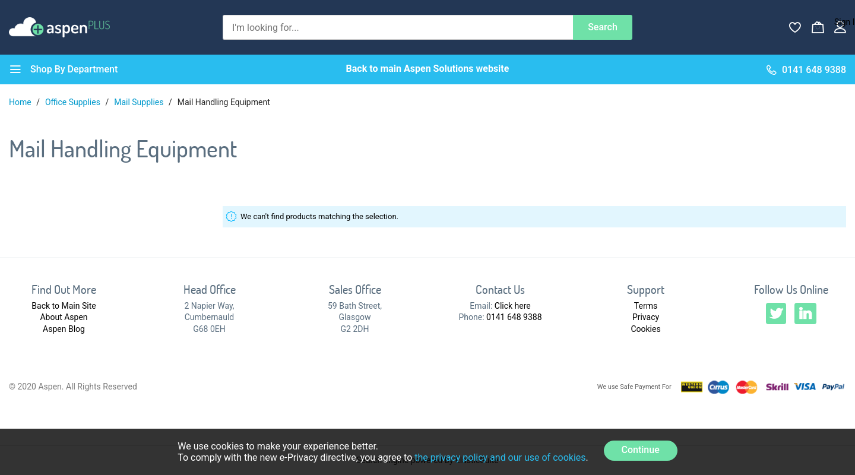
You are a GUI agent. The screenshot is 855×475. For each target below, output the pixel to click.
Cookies (645, 329)
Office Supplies (74, 102)
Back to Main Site (63, 306)
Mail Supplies (140, 102)
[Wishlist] (795, 27)
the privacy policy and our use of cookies (499, 457)
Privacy (645, 317)
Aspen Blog (64, 329)
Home (21, 102)
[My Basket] (818, 27)
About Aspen (63, 317)
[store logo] (59, 27)
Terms (645, 306)
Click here (513, 306)
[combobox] (398, 27)
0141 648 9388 (514, 317)
